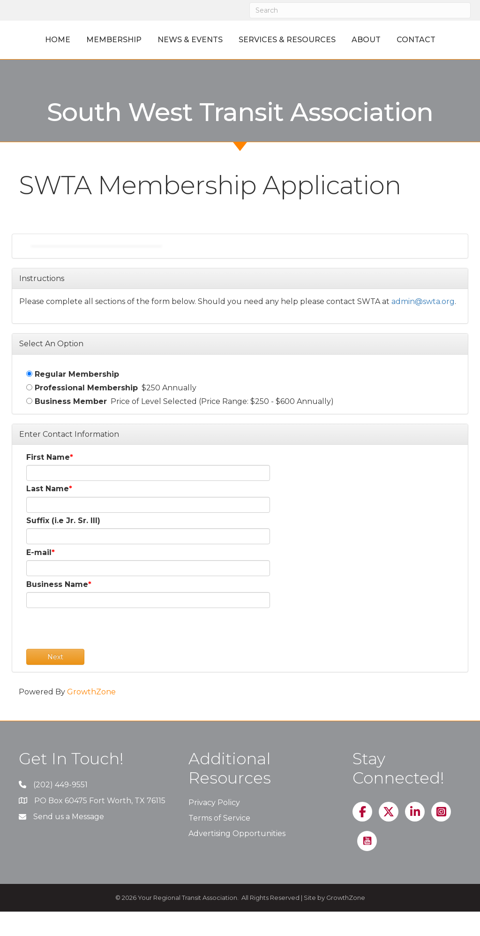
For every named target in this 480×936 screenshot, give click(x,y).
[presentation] (97, 655)
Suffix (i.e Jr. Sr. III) (63, 544)
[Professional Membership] (29, 412)
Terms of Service (219, 842)
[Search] (360, 10)
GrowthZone (91, 716)
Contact (240, 64)
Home (42, 39)
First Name (48, 482)
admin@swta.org (423, 326)
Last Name (47, 513)
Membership (99, 39)
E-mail (39, 576)
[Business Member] (29, 425)
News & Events (175, 39)
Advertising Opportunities (236, 858)
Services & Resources (356, 39)
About (435, 39)
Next (55, 681)
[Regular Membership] (29, 398)
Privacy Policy (214, 826)
